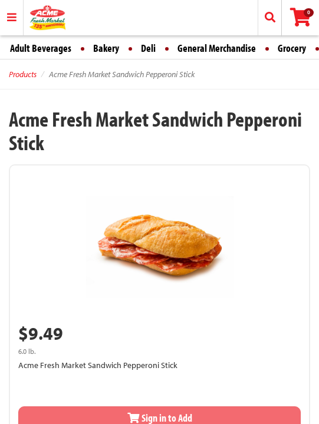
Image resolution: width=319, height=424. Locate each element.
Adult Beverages (40, 48)
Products (23, 74)
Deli (148, 48)
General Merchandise (216, 48)
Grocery (292, 48)
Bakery (106, 48)
